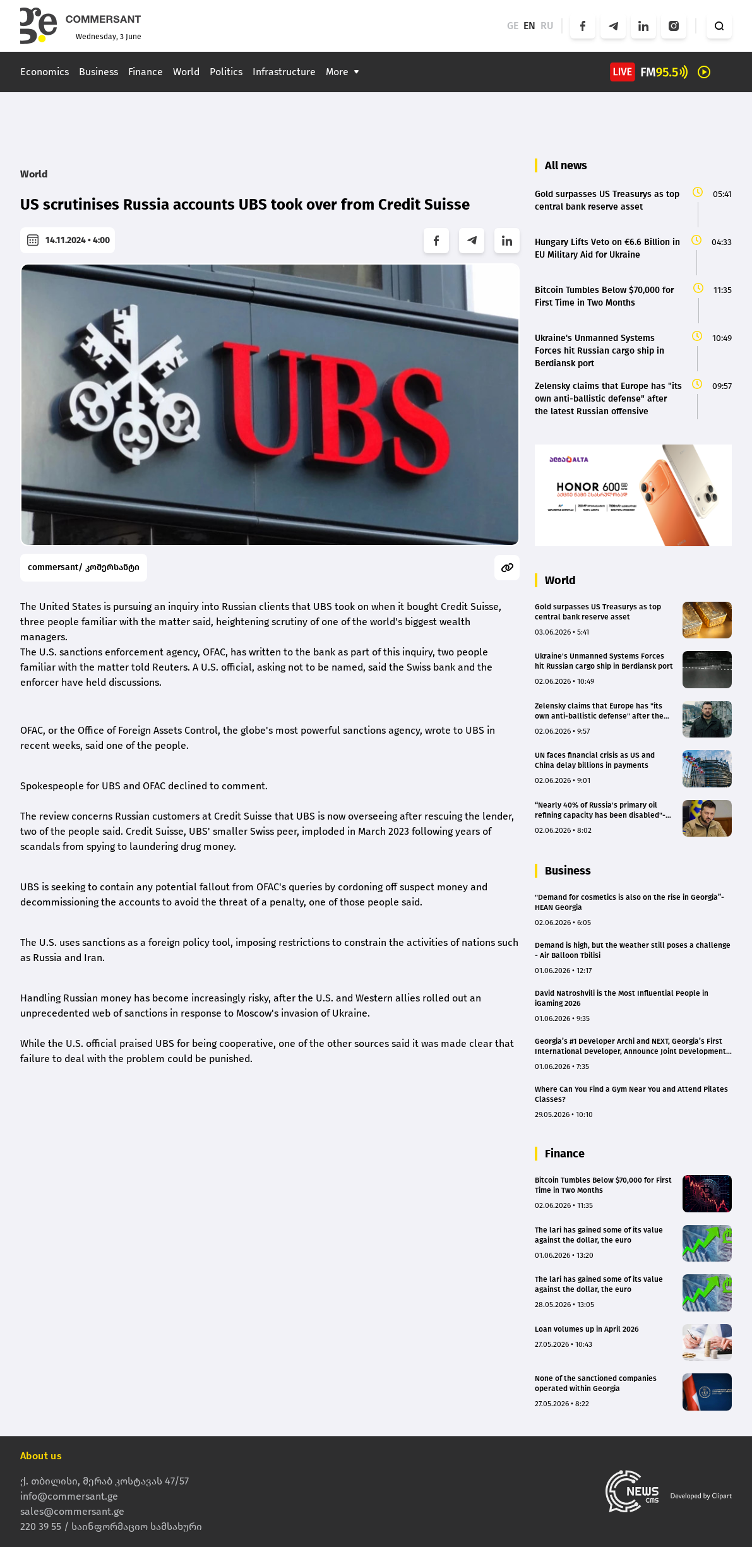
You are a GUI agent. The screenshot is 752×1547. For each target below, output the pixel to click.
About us (41, 1456)
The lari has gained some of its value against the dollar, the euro (599, 1235)
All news (566, 165)
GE (512, 26)
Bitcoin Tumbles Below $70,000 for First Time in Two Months (603, 1185)
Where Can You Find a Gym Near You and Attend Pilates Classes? (631, 1094)
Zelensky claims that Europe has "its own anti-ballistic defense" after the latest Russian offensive (599, 711)
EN (529, 26)
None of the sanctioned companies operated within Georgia (596, 1383)
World (186, 72)
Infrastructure (284, 72)
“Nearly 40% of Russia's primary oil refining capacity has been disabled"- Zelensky (600, 810)
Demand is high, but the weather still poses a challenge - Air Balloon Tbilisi (633, 950)
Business (98, 72)
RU (547, 26)
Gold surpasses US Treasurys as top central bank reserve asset (598, 611)
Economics (44, 72)
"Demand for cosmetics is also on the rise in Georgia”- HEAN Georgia (629, 902)
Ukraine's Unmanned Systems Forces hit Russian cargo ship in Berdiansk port (604, 661)
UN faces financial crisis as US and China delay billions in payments (595, 760)
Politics (226, 72)
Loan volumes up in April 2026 (587, 1329)
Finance (145, 72)
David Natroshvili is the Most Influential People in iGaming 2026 (621, 998)
